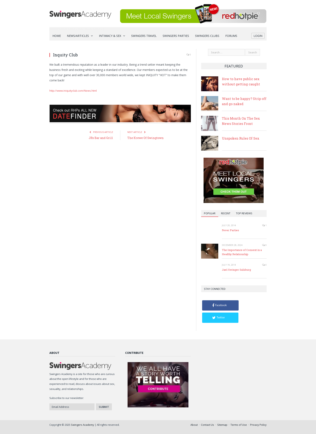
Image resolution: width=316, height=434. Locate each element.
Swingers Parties (176, 36)
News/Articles (78, 36)
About (194, 425)
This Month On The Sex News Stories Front (241, 121)
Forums (231, 36)
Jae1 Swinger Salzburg (236, 269)
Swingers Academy (82, 425)
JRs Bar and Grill (101, 138)
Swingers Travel (144, 36)
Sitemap (222, 425)
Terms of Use (239, 425)
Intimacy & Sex (110, 36)
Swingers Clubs (207, 36)
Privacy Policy (258, 425)
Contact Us (207, 425)
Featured (234, 66)
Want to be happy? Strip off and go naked (244, 101)
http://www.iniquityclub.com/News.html (73, 90)
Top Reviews (244, 213)
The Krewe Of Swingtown (145, 138)
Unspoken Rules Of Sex (240, 138)
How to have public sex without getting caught (241, 81)
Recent (225, 213)
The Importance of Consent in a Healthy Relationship (242, 252)
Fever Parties (230, 230)
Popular (209, 213)
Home (56, 36)
